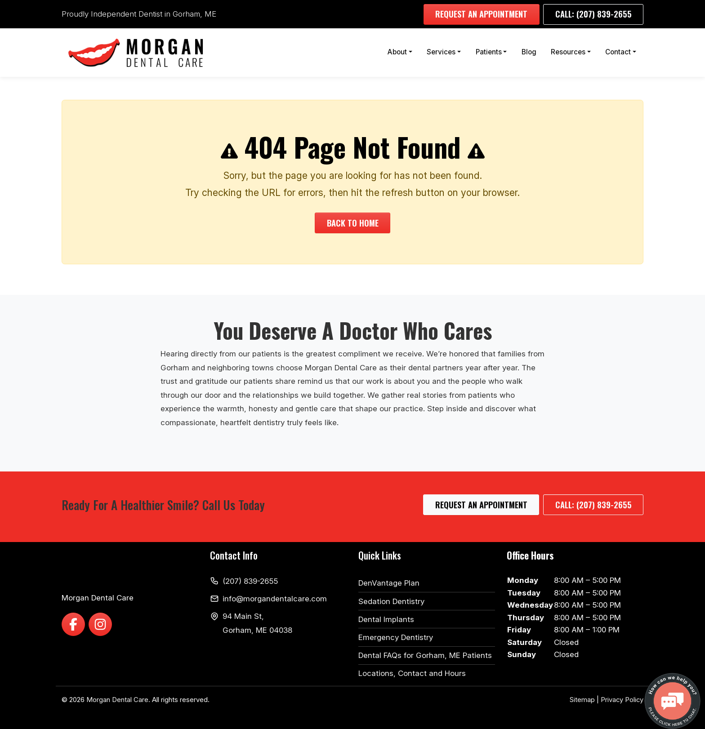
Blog (529, 52)
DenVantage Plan (388, 582)
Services (441, 52)
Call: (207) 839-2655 (593, 14)
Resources (568, 52)
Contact (618, 52)
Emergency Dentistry (395, 637)
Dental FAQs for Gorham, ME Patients (425, 655)
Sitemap (582, 700)
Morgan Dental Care (117, 700)
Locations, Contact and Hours (412, 673)
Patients (489, 52)
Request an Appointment (481, 14)
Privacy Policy (622, 700)
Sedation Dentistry (391, 601)
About (397, 52)
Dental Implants (386, 619)
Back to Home (353, 223)
